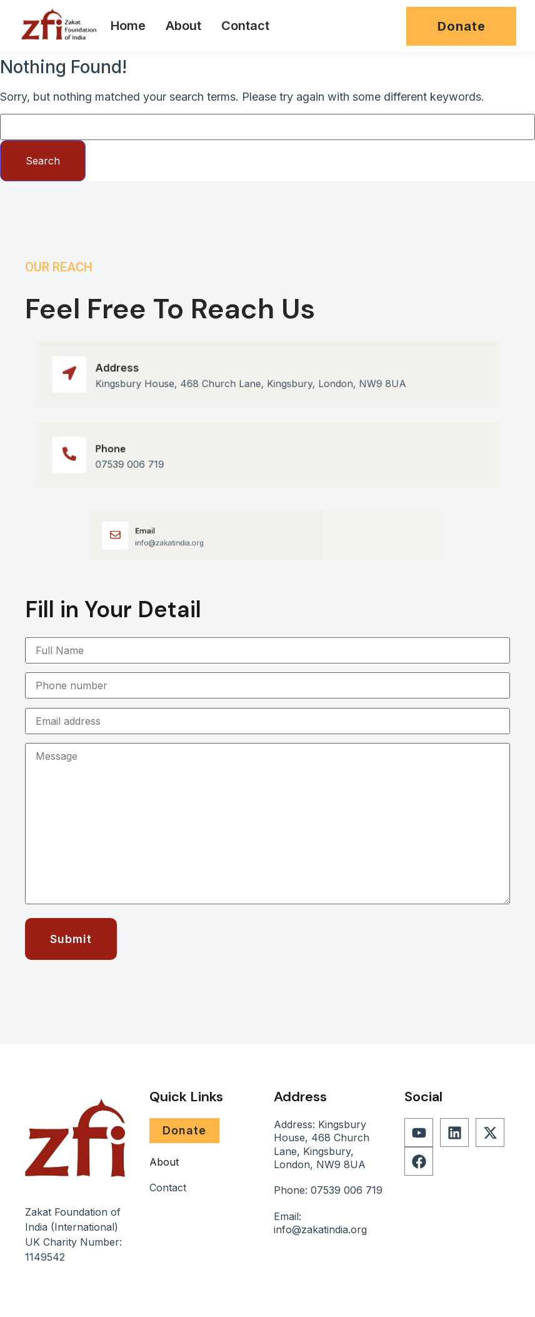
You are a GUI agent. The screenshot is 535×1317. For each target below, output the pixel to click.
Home (128, 25)
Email (173, 532)
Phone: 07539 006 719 (328, 1190)
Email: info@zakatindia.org (320, 1223)
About (183, 25)
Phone (118, 449)
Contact (245, 25)
